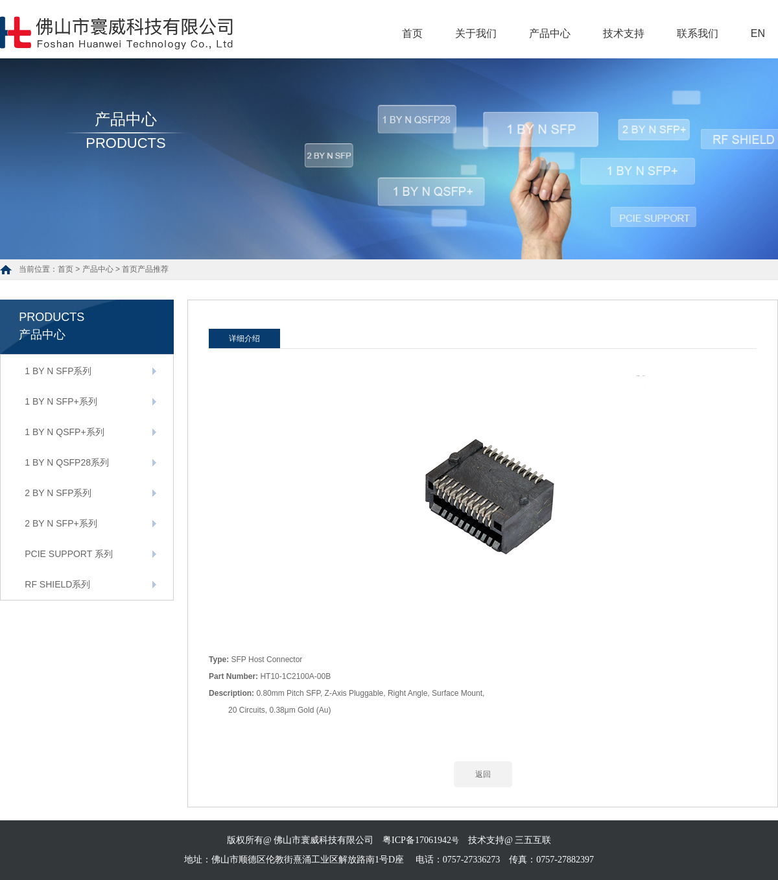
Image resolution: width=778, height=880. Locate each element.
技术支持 (623, 33)
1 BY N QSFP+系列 (64, 432)
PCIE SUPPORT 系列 (69, 554)
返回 (483, 774)
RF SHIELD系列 (57, 584)
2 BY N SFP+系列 (61, 523)
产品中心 (550, 33)
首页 (412, 33)
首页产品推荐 (145, 269)
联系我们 (697, 33)
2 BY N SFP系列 (58, 493)
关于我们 (476, 33)
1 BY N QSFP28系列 (67, 462)
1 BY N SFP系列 (58, 371)
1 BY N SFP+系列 (61, 401)
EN (758, 33)
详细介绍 (244, 338)
